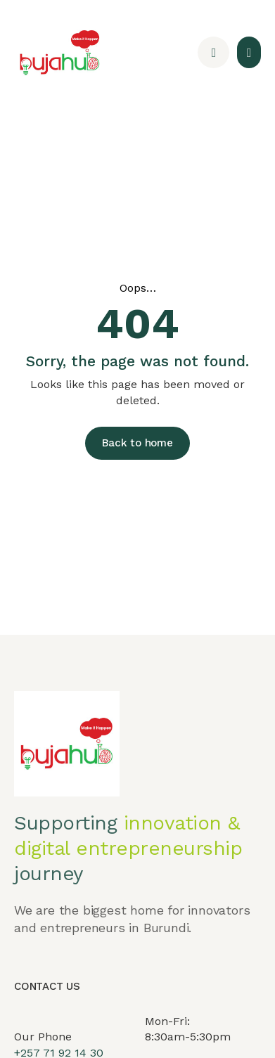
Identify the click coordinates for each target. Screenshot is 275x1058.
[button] (249, 52)
